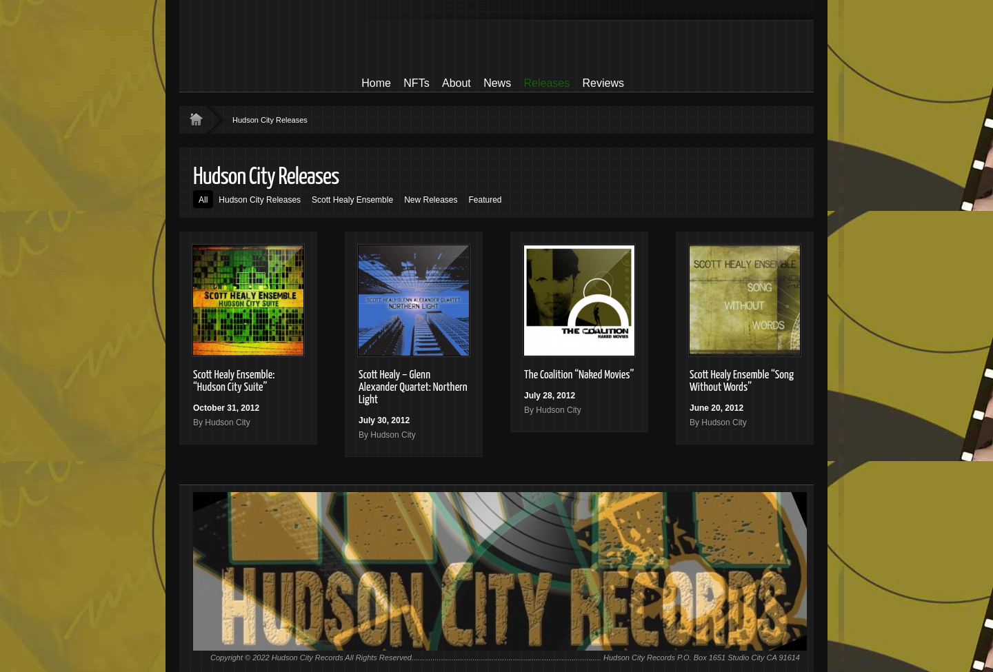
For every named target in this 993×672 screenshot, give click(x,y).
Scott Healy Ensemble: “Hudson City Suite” (233, 381)
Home (376, 83)
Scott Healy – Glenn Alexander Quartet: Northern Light (413, 387)
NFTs (416, 83)
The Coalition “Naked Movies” (579, 375)
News (497, 83)
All (203, 200)
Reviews (603, 83)
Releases (546, 83)
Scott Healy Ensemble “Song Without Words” (742, 381)
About (456, 83)
